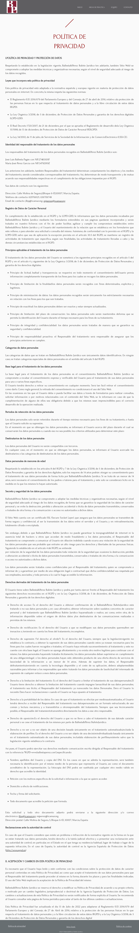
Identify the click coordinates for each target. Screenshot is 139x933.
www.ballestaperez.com (43, 752)
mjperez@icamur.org (54, 201)
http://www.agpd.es (16, 850)
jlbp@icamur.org (33, 201)
